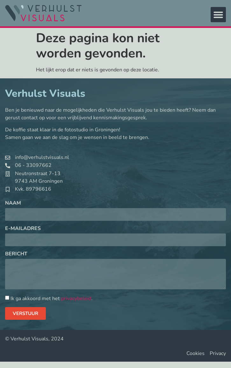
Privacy (218, 353)
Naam (13, 203)
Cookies (195, 353)
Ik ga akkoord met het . (51, 298)
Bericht (16, 254)
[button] (218, 14)
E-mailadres (23, 229)
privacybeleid (76, 298)
